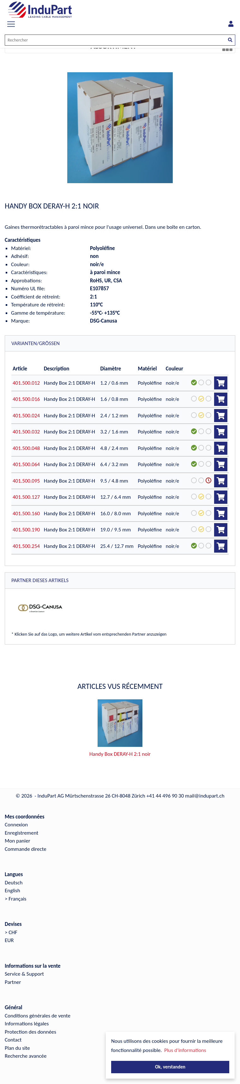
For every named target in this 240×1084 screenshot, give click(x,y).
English (12, 890)
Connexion (16, 824)
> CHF (11, 932)
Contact (13, 1039)
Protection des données (30, 1032)
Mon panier (17, 840)
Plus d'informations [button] (185, 1050)
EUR (9, 940)
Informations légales (27, 1023)
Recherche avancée (26, 1056)
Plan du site (17, 1048)
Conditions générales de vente (37, 1015)
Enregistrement (21, 833)
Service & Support (24, 974)
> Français (16, 898)
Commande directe (25, 849)
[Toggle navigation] (11, 24)
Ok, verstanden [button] (170, 1067)
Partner (13, 982)
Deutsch (13, 882)
